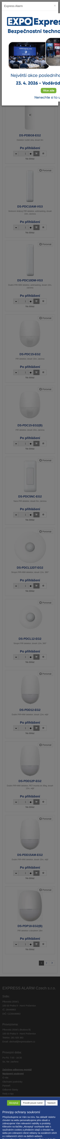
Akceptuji (13, 1103)
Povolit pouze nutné (33, 1103)
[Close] (55, 5)
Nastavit (51, 1103)
